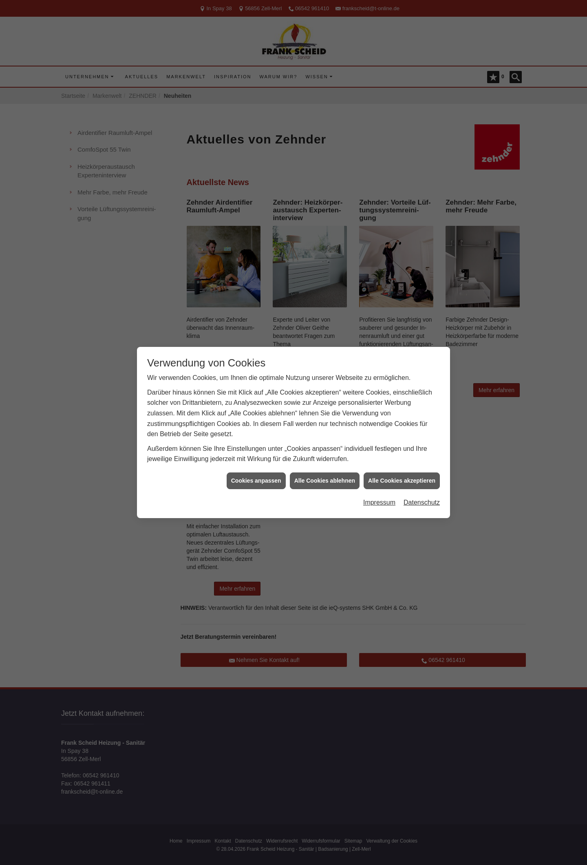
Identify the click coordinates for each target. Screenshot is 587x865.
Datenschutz (422, 486)
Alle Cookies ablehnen (324, 464)
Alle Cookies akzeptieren (401, 464)
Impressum (379, 486)
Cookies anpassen (256, 464)
